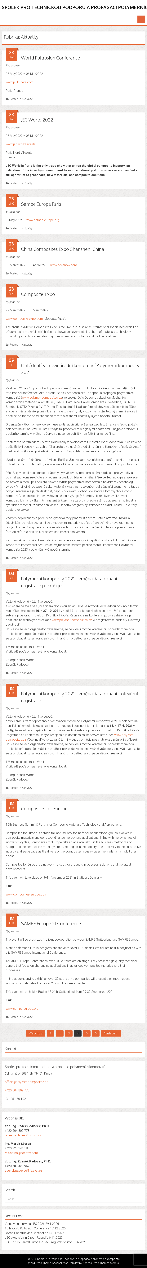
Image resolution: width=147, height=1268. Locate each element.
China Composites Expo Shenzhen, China (62, 249)
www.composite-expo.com (24, 319)
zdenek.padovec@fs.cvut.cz (23, 1170)
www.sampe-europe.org (42, 220)
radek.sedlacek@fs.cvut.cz (23, 1135)
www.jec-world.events (20, 144)
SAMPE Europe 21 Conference (51, 923)
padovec (14, 65)
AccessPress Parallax (65, 1263)
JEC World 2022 (37, 120)
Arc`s (115, 1263)
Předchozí (35, 1033)
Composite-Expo (38, 294)
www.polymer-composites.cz (42, 397)
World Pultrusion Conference (50, 58)
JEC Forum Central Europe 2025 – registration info (38, 1242)
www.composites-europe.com (26, 894)
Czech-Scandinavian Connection (26, 1233)
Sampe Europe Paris (41, 204)
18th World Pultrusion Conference (27, 1228)
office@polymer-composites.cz (26, 1082)
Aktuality (27, 99)
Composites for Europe (44, 808)
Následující (111, 1033)
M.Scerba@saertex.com (21, 1153)
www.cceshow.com (63, 265)
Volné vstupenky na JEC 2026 (25, 1224)
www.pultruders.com (19, 82)
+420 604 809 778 (17, 1090)
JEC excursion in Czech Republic (26, 1237)
